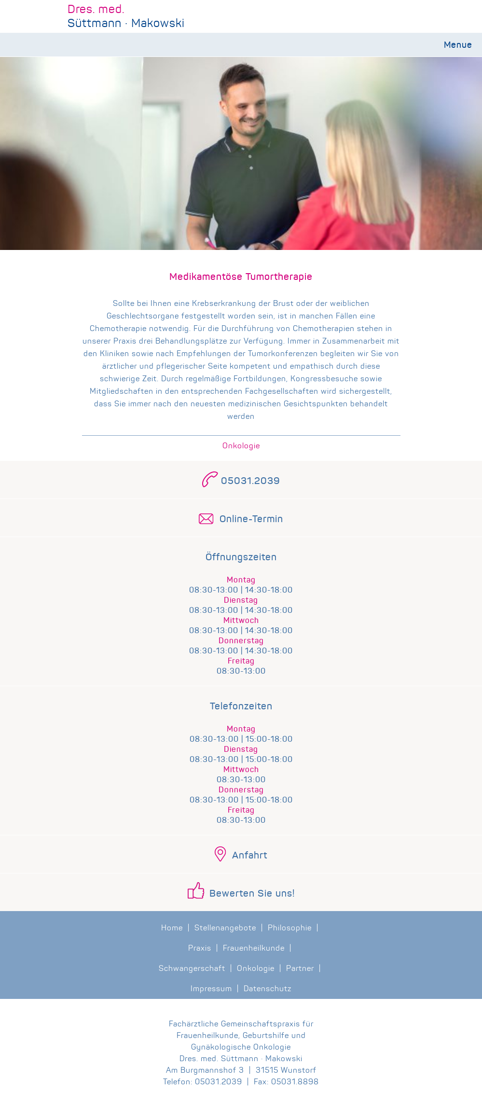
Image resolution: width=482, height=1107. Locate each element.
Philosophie (290, 927)
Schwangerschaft (192, 968)
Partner (300, 968)
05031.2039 (250, 481)
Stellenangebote (225, 927)
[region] (241, 200)
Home (172, 927)
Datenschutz (267, 988)
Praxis (199, 948)
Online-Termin (251, 519)
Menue (458, 45)
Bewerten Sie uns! (252, 893)
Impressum (211, 988)
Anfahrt (249, 855)
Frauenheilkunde (254, 948)
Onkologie (241, 445)
